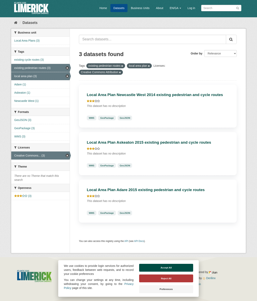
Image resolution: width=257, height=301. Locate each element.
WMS (91, 118)
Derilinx (209, 278)
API (126, 241)
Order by (196, 53)
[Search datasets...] (152, 39)
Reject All (166, 278)
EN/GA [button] (175, 8)
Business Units (140, 8)
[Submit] (237, 7)
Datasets (118, 8)
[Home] (15, 23)
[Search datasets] (221, 8)
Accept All (166, 267)
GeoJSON (125, 118)
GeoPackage (107, 118)
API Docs (139, 241)
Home (103, 8)
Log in (191, 8)
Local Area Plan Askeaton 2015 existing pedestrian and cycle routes (149, 142)
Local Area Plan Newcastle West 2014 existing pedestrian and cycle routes (155, 95)
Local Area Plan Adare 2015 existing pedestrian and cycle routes (146, 190)
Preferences (166, 289)
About (159, 8)
